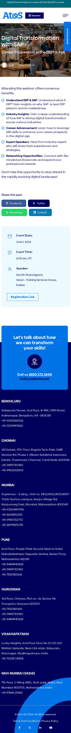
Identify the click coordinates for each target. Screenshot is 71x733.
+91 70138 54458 (12, 658)
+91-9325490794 (12, 509)
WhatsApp (14, 212)
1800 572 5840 (40, 374)
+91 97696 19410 (12, 693)
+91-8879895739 (12, 525)
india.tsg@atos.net (34, 378)
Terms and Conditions (26, 721)
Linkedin (40, 212)
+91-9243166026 (12, 420)
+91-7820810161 (11, 574)
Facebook (14, 203)
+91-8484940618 (12, 564)
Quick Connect (67, 36)
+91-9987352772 (12, 520)
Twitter (39, 203)
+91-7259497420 (12, 426)
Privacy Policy (49, 721)
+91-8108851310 (11, 515)
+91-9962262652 (12, 470)
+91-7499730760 (12, 465)
